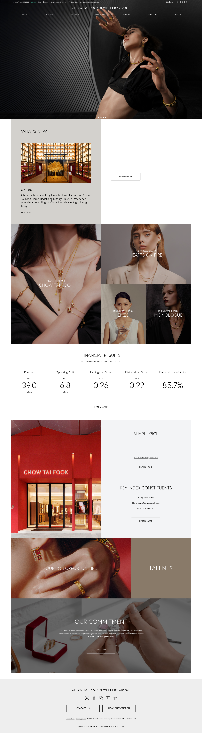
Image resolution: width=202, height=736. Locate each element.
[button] (96, 117)
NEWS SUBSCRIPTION (119, 708)
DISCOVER (101, 649)
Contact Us (83, 708)
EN (178, 2)
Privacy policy (81, 719)
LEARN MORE (125, 176)
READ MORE (26, 212)
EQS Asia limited (141, 457)
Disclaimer (170, 2)
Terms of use (70, 719)
